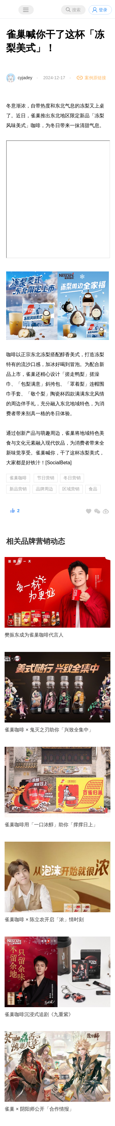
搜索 (76, 9)
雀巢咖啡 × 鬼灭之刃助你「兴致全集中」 (49, 729)
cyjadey (25, 77)
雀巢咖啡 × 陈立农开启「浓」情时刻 (44, 919)
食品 (93, 488)
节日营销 (45, 477)
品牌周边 (44, 488)
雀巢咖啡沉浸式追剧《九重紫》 (39, 1014)
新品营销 (18, 488)
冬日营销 (72, 477)
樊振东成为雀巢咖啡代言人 (34, 634)
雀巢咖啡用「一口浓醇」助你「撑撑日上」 (51, 824)
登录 (103, 9)
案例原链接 (95, 77)
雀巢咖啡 (18, 477)
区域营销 (70, 488)
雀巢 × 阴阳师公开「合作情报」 (39, 1109)
